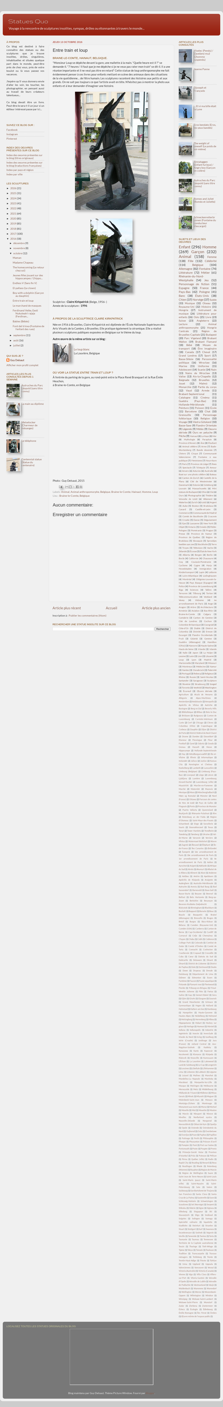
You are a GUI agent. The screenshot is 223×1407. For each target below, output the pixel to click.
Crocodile (209, 953)
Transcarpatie (198, 1253)
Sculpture (212, 680)
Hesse (209, 747)
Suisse (182, 320)
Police (182, 586)
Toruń (181, 831)
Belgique (105, 491)
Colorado (198, 942)
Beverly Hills (211, 708)
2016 (13, 238)
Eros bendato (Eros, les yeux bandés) (205, 126)
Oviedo (203, 527)
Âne (202, 443)
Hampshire (188, 1012)
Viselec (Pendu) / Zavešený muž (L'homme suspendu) (203, 55)
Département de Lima (202, 974)
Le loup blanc (82, 349)
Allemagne (185, 268)
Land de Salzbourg (187, 1065)
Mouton (213, 1110)
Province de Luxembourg (201, 586)
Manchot (209, 1075)
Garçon (197, 251)
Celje (194, 935)
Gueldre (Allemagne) (190, 642)
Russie (193, 677)
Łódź (203, 502)
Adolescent (185, 369)
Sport (207, 355)
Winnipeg (183, 1299)
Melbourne (208, 1086)
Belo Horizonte (197, 897)
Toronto (186, 687)
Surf (201, 1229)
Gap (190, 995)
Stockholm (203, 544)
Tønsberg (195, 834)
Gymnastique (185, 1005)
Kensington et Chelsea (200, 764)
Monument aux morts (188, 1107)
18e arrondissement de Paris (200, 855)
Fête (201, 991)
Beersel (209, 893)
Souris (181, 827)
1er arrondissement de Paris (193, 858)
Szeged (213, 684)
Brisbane (186, 715)
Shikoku (182, 1208)
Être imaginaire (207, 348)
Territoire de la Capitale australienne (196, 1243)
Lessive (182, 656)
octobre (18, 253)
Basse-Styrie (184, 893)
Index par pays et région (20, 169)
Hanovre (193, 645)
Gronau (182, 747)
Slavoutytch (184, 1215)
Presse (182, 533)
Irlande (201, 649)
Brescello (198, 918)
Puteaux (202, 1155)
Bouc (211, 911)
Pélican (213, 1155)
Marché (182, 789)
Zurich (194, 502)
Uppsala (209, 1264)
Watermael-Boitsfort (197, 841)
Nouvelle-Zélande (187, 1120)
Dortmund (203, 967)
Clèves (210, 722)
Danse (197, 519)
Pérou (184, 1159)
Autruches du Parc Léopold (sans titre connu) (32, 388)
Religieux (209, 673)
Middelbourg (207, 1089)
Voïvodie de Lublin (197, 1281)
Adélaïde (203, 865)
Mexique (183, 792)
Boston (195, 505)
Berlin (210, 554)
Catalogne (184, 397)
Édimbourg (208, 1309)
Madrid (207, 659)
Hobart (198, 1023)
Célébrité (211, 261)
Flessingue (197, 740)
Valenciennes (185, 1267)
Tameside (192, 1236)
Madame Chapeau (23, 262)
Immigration (205, 568)
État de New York (208, 551)
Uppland (196, 1264)
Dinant (210, 960)
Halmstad (183, 1009)
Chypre (182, 939)
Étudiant (212, 443)
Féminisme (196, 460)
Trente (210, 1257)
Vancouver (199, 1267)
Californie (193, 558)
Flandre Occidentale (202, 635)
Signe (201, 1208)
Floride (182, 988)
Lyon (194, 659)
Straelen (209, 1225)
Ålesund (195, 845)
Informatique (207, 757)
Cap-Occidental (195, 932)
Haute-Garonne (205, 1012)
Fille (190, 261)
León (191, 656)
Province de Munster (207, 806)
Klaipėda (209, 1054)
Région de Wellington (192, 1173)
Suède (213, 299)
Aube (185, 505)
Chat (207, 411)
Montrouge (207, 1103)
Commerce (184, 512)
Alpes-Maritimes (203, 698)
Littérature (186, 272)
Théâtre (209, 495)
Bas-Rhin (208, 610)
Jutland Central (199, 1044)
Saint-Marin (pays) (191, 1180)
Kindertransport (187, 572)
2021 (13, 213)
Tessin (181, 1246)
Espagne (184, 288)
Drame (185, 736)
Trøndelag (183, 834)
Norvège (198, 299)
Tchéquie (200, 467)
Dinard (182, 963)
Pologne (204, 291)
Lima (181, 1072)
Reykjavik (183, 813)
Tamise (203, 1236)
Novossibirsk (184, 1124)
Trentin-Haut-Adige (187, 1260)
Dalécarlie (183, 960)
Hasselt (195, 747)
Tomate (199, 1250)
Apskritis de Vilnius (189, 705)
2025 (13, 193)
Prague (209, 530)
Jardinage (202, 1040)
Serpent (210, 1204)
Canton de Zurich (190, 478)
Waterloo (183, 502)
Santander (184, 680)
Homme (146, 491)
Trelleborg (197, 1257)
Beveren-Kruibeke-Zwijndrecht (193, 904)
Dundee (195, 736)
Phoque (182, 1141)
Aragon (182, 607)
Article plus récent (67, 608)
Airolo (190, 869)
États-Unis (202, 295)
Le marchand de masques (27, 305)
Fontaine (204, 268)
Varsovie (197, 838)
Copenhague (206, 726)
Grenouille (185, 414)
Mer (214, 436)
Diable (197, 628)
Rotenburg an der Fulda (194, 817)
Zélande (183, 551)
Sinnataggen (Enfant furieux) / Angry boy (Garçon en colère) (204, 166)
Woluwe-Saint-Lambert (202, 1299)
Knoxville (195, 1058)
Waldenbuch (184, 1288)
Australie (209, 470)
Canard (182, 509)
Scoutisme (183, 1204)
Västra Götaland (202, 421)
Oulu (200, 1131)
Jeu (206, 280)
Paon (194, 1135)
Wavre (213, 841)
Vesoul (211, 1267)
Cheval (206, 352)
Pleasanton (194, 1141)
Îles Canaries (198, 848)
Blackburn (209, 907)
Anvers (185, 470)
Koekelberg (184, 768)
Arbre (193, 607)
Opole (184, 1127)
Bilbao (199, 712)
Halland (209, 1005)
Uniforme (203, 366)
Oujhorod (190, 1131)
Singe (196, 823)
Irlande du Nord (186, 1037)
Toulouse (210, 1250)
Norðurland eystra (203, 1117)
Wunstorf (208, 1302)
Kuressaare (208, 1058)
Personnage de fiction (194, 284)
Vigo (191, 1274)
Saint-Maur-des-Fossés (203, 820)
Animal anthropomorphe (85, 491)
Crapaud (197, 953)
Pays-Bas (185, 291)
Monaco (208, 1100)
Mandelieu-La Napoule (189, 1078)
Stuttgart (192, 1229)
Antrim (197, 876)
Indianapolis (195, 1030)
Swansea (210, 1229)
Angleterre (203, 320)
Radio (210, 1159)
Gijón (183, 998)
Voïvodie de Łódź (188, 499)
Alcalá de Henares (203, 694)
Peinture (184, 407)
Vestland (208, 596)
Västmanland (199, 1285)
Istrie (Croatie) (186, 1040)
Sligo (197, 1215)
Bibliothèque (187, 712)
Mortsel (213, 1107)
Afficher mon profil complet (22, 365)
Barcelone (191, 411)
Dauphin (194, 729)
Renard (205, 1162)
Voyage (183, 421)
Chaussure (208, 558)
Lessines (185, 1068)
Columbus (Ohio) (187, 726)
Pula (193, 1155)
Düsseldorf (208, 736)
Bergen (198, 554)
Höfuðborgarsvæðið (198, 754)
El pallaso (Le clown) (24, 288)
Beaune (198, 893)
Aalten (210, 862)
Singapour (198, 1211)
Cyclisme (183, 565)
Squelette (208, 1222)
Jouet (182, 383)
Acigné (193, 865)
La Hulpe (208, 652)
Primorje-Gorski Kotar (192, 1152)
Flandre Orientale (206, 425)
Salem (209, 1187)
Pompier (185, 1145)
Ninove (210, 1113)
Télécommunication (188, 596)
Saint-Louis (211, 1176)
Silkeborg (183, 1211)
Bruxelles (204, 380)
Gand (192, 743)
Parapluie (207, 439)
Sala (198, 1187)
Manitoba (209, 1078)
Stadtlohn (183, 1225)
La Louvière (195, 1061)
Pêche (182, 436)
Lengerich (212, 1065)
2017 (13, 233)
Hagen (198, 1005)
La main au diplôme (33, 403)
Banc (182, 295)
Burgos (193, 921)
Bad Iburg (205, 886)
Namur (213, 666)
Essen (209, 977)
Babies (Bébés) (21, 321)
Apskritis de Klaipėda (189, 880)
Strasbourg (200, 684)
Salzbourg (183, 1190)
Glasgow (202, 998)
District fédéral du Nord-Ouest (203, 733)
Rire (215, 813)
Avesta (194, 886)
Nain (214, 369)
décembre (19, 243)
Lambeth (197, 768)
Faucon (193, 981)
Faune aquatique (206, 981)
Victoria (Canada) (206, 1271)
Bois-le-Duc (211, 712)
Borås (181, 558)
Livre (208, 317)
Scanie (201, 369)
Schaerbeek (184, 823)
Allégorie (183, 698)
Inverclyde (208, 1033)
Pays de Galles (206, 803)
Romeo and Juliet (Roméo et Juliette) (204, 200)
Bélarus (182, 925)
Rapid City (183, 1162)
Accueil (111, 608)
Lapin (201, 572)
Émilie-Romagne (186, 1313)
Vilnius (182, 841)
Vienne (182, 1274)
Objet (181, 527)
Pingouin (183, 806)
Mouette (202, 1110)
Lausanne (194, 523)
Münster (204, 796)
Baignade (184, 380)
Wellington (186, 1292)
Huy (183, 754)
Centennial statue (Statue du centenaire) (32, 462)
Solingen (196, 1218)
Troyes (185, 547)
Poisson (199, 407)
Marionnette (185, 663)
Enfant (184, 246)
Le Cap (201, 1065)
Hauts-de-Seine (186, 649)
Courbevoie (184, 953)
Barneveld (197, 890)
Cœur (191, 956)
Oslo (196, 317)
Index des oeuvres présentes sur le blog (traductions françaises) (24, 164)
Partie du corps (207, 387)
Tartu (211, 1236)
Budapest (211, 334)
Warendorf (212, 1288)
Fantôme (183, 981)
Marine (183, 366)
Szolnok (199, 1232)
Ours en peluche (202, 432)
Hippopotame (185, 1023)
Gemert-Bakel (202, 995)
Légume (213, 1072)
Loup (155, 491)
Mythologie (189, 439)
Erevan (209, 631)
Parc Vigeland (192, 338)
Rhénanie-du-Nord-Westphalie (191, 278)
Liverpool (191, 775)
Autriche (208, 705)
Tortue (209, 593)
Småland (209, 1215)
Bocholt (182, 911)
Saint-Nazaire (197, 1183)
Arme (204, 446)
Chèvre (182, 453)
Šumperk (186, 852)
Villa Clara (201, 1274)
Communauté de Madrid (205, 512)
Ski (210, 1211)
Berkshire (194, 900)
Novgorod (207, 1120)
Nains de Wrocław (197, 373)
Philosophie (208, 1138)
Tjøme (181, 1250)
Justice (203, 761)
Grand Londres (188, 355)
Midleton (204, 1093)
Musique (190, 303)
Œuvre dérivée (204, 691)
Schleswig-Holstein (187, 1201)
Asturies (197, 470)
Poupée (204, 1148)
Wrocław (204, 362)
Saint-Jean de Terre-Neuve (191, 1176)
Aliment (193, 872)
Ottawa (192, 799)
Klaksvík (183, 1058)
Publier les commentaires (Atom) (87, 615)
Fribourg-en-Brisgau (198, 988)
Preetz (214, 1148)
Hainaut (136, 491)
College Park (185, 942)
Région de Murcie (209, 1169)
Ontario (192, 527)
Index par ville (14, 174)
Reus (214, 1162)
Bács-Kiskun (207, 921)
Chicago (199, 722)
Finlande (183, 984)
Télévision (198, 547)
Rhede (199, 1166)
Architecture (207, 607)
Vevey (181, 600)
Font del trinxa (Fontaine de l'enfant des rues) (28, 328)
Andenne (213, 872)
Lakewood (209, 1061)
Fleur (210, 740)
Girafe (192, 998)
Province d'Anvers (187, 443)
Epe (184, 523)
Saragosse (198, 680)
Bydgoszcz (198, 715)
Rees (214, 464)
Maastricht (184, 785)
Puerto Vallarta (189, 810)
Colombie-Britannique (190, 624)
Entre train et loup (23, 300)
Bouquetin (197, 914)
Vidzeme (199, 600)
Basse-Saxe (185, 425)
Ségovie (210, 1232)
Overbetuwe (211, 1131)
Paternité (212, 670)
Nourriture (211, 460)
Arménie (183, 610)
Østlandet (212, 848)
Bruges (210, 918)
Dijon (203, 729)
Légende (187, 429)
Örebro (213, 1313)
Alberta (186, 554)
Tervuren (183, 593)
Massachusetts (199, 488)
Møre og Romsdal (187, 796)
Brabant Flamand (206, 341)
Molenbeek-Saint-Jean (189, 1100)
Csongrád (208, 624)
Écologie (194, 1309)
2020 (13, 218)
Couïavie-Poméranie (201, 561)
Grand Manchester (191, 1002)
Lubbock (202, 1072)
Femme (212, 257)
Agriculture (184, 694)
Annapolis (209, 701)
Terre (214, 544)
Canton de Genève (202, 617)
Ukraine (206, 834)
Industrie (209, 1030)
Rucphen (194, 1169)
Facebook (12, 129)
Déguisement (210, 519)
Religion (205, 418)
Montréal (186, 579)
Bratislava (208, 505)
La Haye (205, 436)
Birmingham (196, 907)
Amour (213, 467)
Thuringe (193, 1246)
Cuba (181, 956)
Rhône (182, 677)
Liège (201, 775)
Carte (181, 722)
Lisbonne (191, 1072)
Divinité (197, 631)
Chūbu (191, 939)
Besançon (208, 900)
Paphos (203, 1135)
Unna (184, 1264)
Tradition (183, 1253)
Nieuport (198, 1113)
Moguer (210, 1096)
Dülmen (182, 977)
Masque (182, 1086)
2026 (13, 188)
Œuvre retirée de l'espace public (195, 1316)
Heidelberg (200, 1016)
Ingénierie (183, 1033)
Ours (181, 495)
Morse (204, 1107)
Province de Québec (189, 537)
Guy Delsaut (17, 360)
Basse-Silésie (186, 359)
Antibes (185, 876)
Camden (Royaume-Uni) (202, 925)
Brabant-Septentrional (191, 394)
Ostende (195, 1127)
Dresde (209, 970)
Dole (193, 967)
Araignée (209, 880)
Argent (213, 502)
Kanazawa (183, 1051)
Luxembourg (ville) (204, 782)
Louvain (183, 488)
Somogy (209, 1218)
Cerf (190, 722)
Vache (210, 547)
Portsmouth (184, 1148)
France (204, 288)
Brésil (181, 921)
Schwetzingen (207, 1201)
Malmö (203, 383)
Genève (208, 638)
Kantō (196, 1051)
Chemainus (208, 935)
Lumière (196, 778)
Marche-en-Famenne (203, 785)
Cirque (194, 453)
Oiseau (206, 303)
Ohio (203, 492)
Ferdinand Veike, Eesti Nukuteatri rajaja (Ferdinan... (25, 313)
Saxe (212, 1197)
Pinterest (11, 138)
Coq (181, 561)
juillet (16, 345)
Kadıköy (207, 1047)
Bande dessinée (204, 450)
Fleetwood (209, 984)
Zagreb (185, 845)
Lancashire (209, 768)
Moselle (185, 1110)
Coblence (209, 939)
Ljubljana (183, 778)
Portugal (186, 673)
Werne (198, 1292)
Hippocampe (184, 750)
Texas (210, 827)
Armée (205, 390)
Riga (181, 589)
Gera (214, 995)
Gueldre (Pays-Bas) (192, 401)
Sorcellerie (208, 823)
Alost (203, 872)
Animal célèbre (189, 446)
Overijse (185, 1135)
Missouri (212, 663)
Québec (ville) (197, 1159)
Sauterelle (202, 1197)
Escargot (183, 635)
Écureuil (187, 691)
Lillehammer (208, 1068)
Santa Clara (201, 1194)
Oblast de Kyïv (200, 1124)
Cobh (199, 939)
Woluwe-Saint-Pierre (188, 1302)
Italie (185, 652)
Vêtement (207, 499)
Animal (65, 491)
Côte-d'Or (184, 628)
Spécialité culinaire (188, 1222)
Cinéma (205, 397)
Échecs (182, 1309)
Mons (192, 792)
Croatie (185, 519)
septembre (19, 335)
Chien (182, 299)
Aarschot (183, 865)
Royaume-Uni (186, 306)
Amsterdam (184, 701)
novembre (19, 248)
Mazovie (209, 789)
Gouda (211, 743)
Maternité (195, 789)
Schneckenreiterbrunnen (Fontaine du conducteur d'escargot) (205, 222)
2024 (13, 198)
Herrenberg (200, 1019)
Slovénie (186, 684)
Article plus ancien (156, 608)
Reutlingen (187, 1166)
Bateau (213, 474)
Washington (211, 687)
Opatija (213, 1124)
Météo (200, 429)
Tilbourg (197, 593)
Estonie (196, 485)
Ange (210, 603)
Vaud (189, 390)
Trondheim (209, 831)
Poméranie (196, 530)
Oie (211, 492)
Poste (195, 1148)
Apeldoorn (208, 876)
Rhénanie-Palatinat (200, 813)
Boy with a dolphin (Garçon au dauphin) (28, 294)
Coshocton (208, 949)
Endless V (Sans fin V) (25, 283)
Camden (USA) (185, 928)
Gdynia (201, 743)
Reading (195, 1162)
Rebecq (197, 673)
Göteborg (208, 485)
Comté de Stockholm (192, 516)
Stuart (181, 1229)
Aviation (195, 610)
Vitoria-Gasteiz (197, 1278)
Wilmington (195, 1295)
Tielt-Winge (207, 1246)
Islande (213, 649)
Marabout (183, 1082)
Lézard (185, 1075)
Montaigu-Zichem (187, 1103)
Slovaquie (197, 540)
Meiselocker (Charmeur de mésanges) (29, 425)
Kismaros (197, 1054)
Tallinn (208, 589)
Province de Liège (199, 464)
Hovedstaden (185, 568)
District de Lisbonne (197, 963)
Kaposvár (208, 1051)
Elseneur (183, 740)
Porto (192, 806)
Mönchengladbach (206, 792)
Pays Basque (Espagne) (201, 582)
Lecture (183, 324)
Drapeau (197, 970)
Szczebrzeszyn (185, 1232)
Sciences (194, 589)
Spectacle (187, 467)
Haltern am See (197, 1009)
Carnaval (183, 935)
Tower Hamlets (194, 831)
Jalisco (194, 761)
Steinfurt (196, 1225)
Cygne (197, 565)
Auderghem (184, 883)
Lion (200, 656)
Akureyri (200, 869)
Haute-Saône (207, 645)
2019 (13, 223)
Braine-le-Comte (120, 491)
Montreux (187, 666)
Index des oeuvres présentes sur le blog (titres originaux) (24, 157)
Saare (210, 1173)
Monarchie (185, 387)
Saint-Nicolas (206, 677)
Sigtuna (210, 1208)
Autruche (183, 886)
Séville (182, 1236)
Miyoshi (200, 1096)
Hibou (211, 1019)
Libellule (196, 1068)
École (213, 407)
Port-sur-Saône (207, 1145)
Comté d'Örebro (195, 946)
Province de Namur (201, 533)
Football (182, 743)
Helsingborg (186, 1019)
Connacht (193, 949)
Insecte (196, 1033)
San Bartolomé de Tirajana (202, 1190)
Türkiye (213, 1260)
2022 (13, 208)
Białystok (183, 907)
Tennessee (208, 1239)
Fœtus (210, 991)
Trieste (203, 1260)
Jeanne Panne (202, 69)
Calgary (207, 614)
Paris (184, 464)
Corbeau (183, 729)
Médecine (201, 666)
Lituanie (209, 656)
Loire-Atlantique (190, 575)
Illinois (193, 757)
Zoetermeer (207, 1306)
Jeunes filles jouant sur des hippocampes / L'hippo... (28, 277)
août (16, 340)
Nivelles (182, 1117)
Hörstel (210, 1026)
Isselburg (209, 1037)
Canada (189, 352)
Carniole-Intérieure (204, 719)
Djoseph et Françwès (200, 89)
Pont (195, 1145)
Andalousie (197, 701)
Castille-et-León (202, 509)
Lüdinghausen (210, 575)
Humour (200, 1026)
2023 (13, 203)
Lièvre (210, 775)
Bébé (189, 345)
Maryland (199, 663)
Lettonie (213, 572)
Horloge (190, 1026)
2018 (13, 228)
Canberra (199, 928)
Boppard (192, 911)
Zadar (181, 1306)
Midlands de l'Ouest (188, 1093)
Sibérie (192, 1208)
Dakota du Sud (205, 956)
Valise (182, 376)
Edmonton (196, 977)
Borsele (202, 911)
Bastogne (183, 708)
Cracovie (212, 516)
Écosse (193, 551)
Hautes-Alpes (185, 1016)
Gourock (213, 998)
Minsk (190, 1096)
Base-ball (209, 890)
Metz (195, 1089)
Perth (196, 1138)
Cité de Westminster (201, 481)
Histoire (206, 306)
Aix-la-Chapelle (202, 376)
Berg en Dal (196, 708)
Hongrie (183, 310)
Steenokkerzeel (196, 827)
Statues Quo (28, 21)
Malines (196, 1075)
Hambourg (212, 1009)
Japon (195, 652)
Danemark (184, 485)
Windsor (209, 1295)
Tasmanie (183, 1239)
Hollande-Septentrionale (205, 750)
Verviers (209, 838)
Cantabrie (183, 617)
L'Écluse (182, 1061)
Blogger (150, 1393)
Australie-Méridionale (203, 883)
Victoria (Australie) (187, 1271)
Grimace (209, 1002)
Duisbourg (183, 974)
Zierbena (193, 1306)
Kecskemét (184, 1054)
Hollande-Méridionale (191, 404)
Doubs (214, 967)
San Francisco (185, 1194)
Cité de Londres (188, 621)
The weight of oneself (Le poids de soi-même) (205, 146)
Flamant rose (195, 984)
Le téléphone (29, 440)
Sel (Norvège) (197, 1204)
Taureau (195, 1239)
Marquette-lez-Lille (203, 1082)
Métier (205, 272)
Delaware (197, 960)
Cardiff (210, 932)
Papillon (213, 1135)
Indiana (182, 1030)
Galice (181, 995)
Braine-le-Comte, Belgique (74, 495)
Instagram (12, 134)
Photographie (194, 495)
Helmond (212, 1016)
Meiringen (194, 1086)
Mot (194, 1110)
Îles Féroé (201, 1313)
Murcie (185, 1113)
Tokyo (190, 1250)
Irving (199, 1037)
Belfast (182, 897)
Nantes (185, 670)
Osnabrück (198, 670)
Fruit (181, 638)
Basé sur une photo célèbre (192, 474)
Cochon (208, 621)
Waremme (198, 1288)
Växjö (211, 1285)
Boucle (182, 914)
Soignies (182, 1218)
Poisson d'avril (210, 1141)
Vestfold (197, 687)
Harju (209, 565)
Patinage (186, 1138)
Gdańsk (194, 638)
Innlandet (183, 761)
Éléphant (206, 845)
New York (208, 523)
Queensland (207, 810)
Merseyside (184, 1089)
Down (185, 970)
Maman (17, 257)
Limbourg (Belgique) (188, 771)
